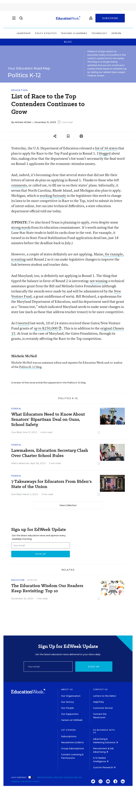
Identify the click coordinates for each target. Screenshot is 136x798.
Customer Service (103, 708)
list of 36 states (106, 148)
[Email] (48, 666)
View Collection (68, 505)
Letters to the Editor (104, 696)
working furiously (53, 195)
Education (19, 90)
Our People (67, 708)
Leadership (24, 33)
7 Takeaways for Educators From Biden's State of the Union (51, 484)
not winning (99, 280)
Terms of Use (18, 781)
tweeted (23, 323)
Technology (99, 33)
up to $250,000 (47, 328)
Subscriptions (68, 736)
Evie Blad (16, 432)
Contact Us (100, 689)
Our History (67, 702)
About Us (67, 689)
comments (19, 185)
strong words (21, 227)
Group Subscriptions (72, 748)
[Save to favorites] (68, 136)
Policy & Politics (46, 33)
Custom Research (104, 767)
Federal (16, 408)
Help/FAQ (98, 702)
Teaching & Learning (74, 33)
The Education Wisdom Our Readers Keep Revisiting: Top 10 (47, 588)
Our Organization (70, 696)
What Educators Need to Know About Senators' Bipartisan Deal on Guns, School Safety (48, 419)
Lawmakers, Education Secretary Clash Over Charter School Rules (49, 453)
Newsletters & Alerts (72, 742)
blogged (105, 153)
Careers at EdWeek (71, 720)
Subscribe (110, 19)
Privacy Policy (32, 781)
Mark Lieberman (20, 463)
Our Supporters (70, 714)
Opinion (116, 33)
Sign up (93, 666)
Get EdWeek (68, 730)
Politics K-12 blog (30, 367)
